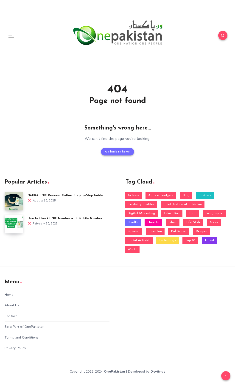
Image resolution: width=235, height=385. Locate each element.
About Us (12, 305)
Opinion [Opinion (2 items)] (134, 231)
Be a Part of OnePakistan (24, 326)
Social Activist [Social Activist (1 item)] (139, 240)
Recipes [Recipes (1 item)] (202, 231)
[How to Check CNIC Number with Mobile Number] (14, 224)
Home (9, 294)
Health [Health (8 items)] (133, 222)
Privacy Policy (15, 347)
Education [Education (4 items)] (172, 213)
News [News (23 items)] (214, 222)
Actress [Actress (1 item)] (133, 195)
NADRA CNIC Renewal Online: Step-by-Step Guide (66, 194)
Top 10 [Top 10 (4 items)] (190, 240)
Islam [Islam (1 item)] (172, 222)
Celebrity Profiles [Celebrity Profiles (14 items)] (141, 204)
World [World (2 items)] (132, 249)
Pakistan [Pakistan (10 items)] (155, 231)
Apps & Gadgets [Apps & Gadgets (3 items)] (160, 195)
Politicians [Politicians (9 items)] (179, 231)
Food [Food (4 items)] (192, 213)
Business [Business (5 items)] (205, 195)
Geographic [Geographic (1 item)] (214, 213)
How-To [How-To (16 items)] (153, 222)
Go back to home (117, 151)
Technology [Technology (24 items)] (167, 240)
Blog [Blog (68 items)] (186, 195)
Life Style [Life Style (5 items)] (193, 222)
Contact (11, 315)
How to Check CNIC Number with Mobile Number (65, 217)
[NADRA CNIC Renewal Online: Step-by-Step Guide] (14, 201)
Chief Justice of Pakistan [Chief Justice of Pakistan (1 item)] (182, 204)
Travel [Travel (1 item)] (209, 240)
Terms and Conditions (22, 337)
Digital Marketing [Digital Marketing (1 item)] (141, 213)
